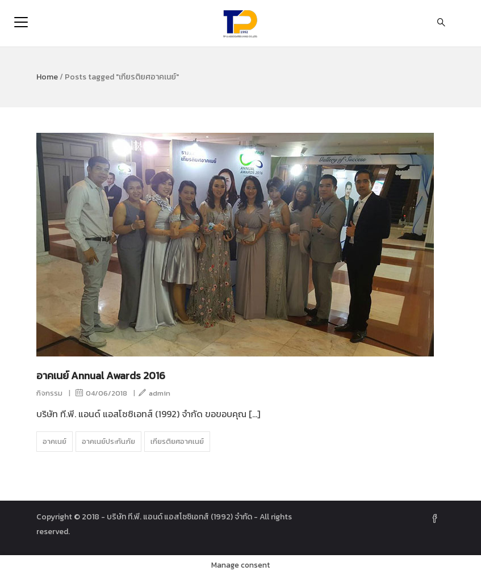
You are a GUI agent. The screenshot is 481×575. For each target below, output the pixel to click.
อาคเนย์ (54, 441)
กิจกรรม (49, 393)
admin (154, 393)
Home (47, 77)
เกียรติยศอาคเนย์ (177, 441)
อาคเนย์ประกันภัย (108, 441)
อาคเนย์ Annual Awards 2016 (100, 375)
